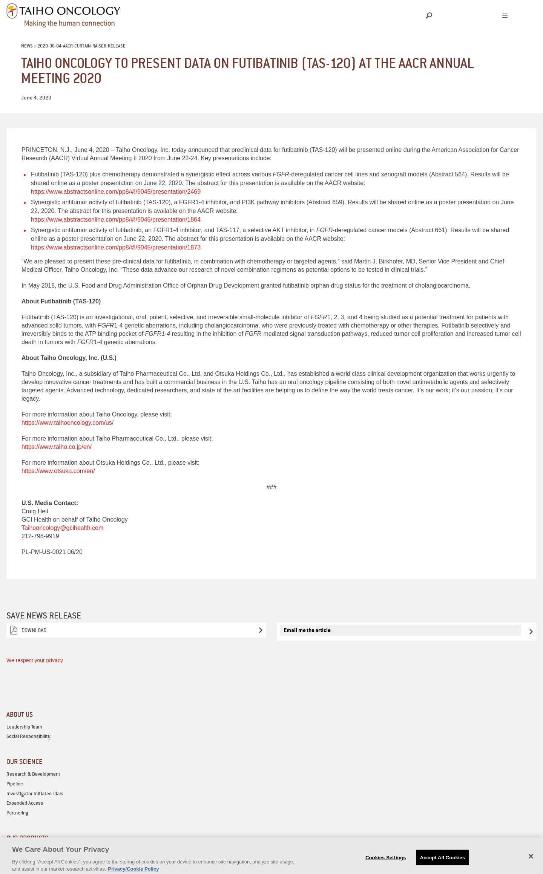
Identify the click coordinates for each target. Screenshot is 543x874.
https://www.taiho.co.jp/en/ (56, 447)
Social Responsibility (28, 736)
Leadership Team (24, 727)
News (27, 46)
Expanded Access (24, 803)
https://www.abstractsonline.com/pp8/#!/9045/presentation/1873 (116, 247)
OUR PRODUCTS (27, 838)
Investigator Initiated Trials (34, 793)
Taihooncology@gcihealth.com (62, 528)
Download (33, 630)
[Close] (531, 861)
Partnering (17, 813)
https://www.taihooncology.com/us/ (67, 422)
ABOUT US (19, 714)
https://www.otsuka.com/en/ (58, 471)
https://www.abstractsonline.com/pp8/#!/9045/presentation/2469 (116, 191)
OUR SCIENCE (24, 761)
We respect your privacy (34, 660)
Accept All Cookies (442, 863)
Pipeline (14, 784)
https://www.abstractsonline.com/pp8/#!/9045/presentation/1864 (116, 219)
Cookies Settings (385, 863)
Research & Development (33, 774)
